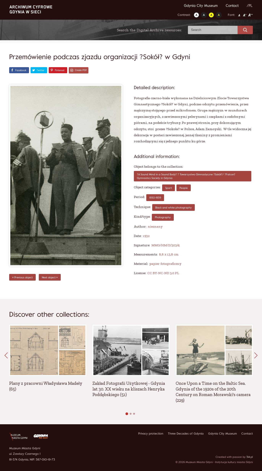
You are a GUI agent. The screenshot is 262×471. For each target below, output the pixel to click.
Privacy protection (150, 433)
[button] (126, 413)
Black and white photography (173, 207)
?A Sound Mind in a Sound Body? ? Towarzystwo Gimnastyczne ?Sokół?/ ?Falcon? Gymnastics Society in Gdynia (186, 176)
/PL (250, 5)
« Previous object (22, 277)
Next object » (50, 277)
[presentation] (6, 355)
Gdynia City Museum (201, 5)
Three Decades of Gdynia (186, 433)
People (184, 188)
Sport (168, 188)
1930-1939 (155, 198)
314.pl (249, 457)
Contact (232, 5)
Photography (163, 217)
